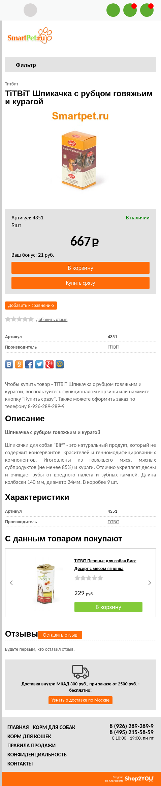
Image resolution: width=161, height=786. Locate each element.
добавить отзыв (51, 319)
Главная (18, 727)
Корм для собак (54, 727)
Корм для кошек (29, 736)
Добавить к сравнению (31, 305)
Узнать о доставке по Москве (80, 700)
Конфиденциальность (37, 754)
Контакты (20, 763)
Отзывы (21, 633)
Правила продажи (31, 745)
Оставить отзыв (60, 635)
